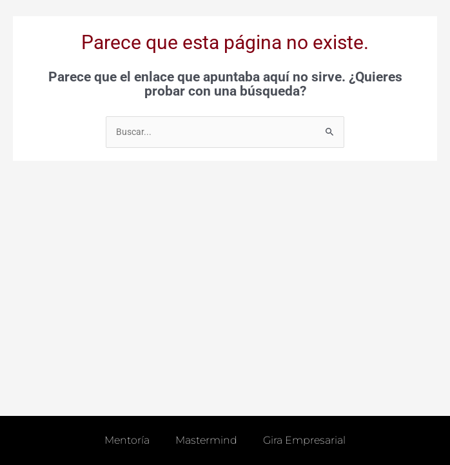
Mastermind (206, 440)
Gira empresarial (304, 440)
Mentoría (127, 440)
